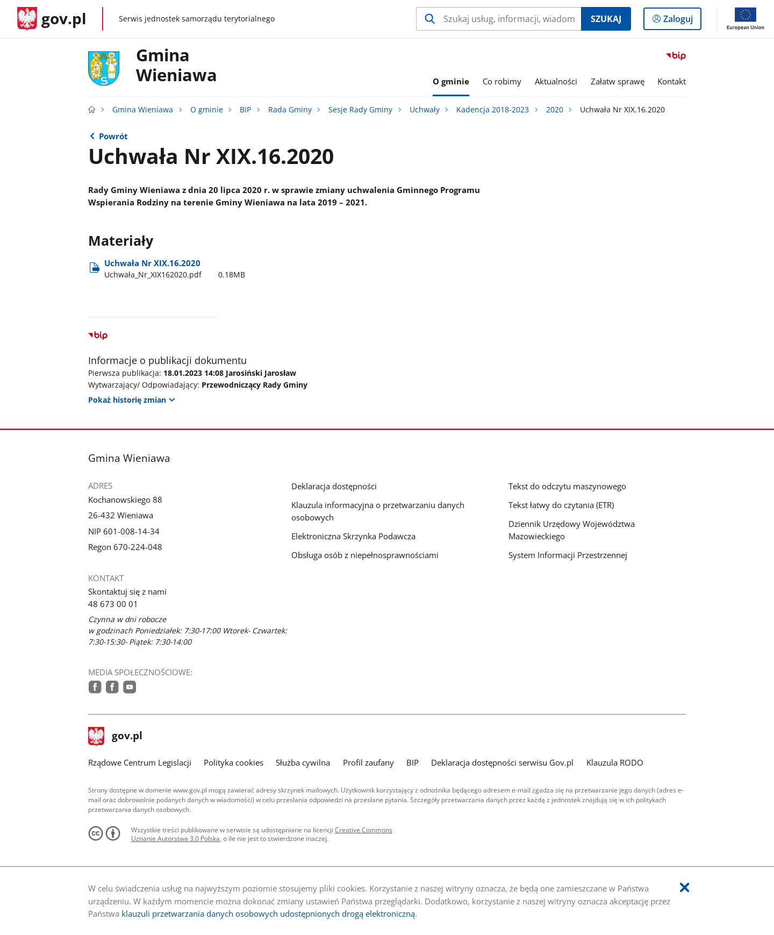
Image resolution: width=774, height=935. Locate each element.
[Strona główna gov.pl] (52, 19)
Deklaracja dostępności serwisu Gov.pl (502, 762)
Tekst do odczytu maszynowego (567, 486)
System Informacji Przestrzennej (567, 555)
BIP (245, 110)
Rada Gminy (290, 110)
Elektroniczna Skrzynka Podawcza (353, 536)
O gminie (206, 110)
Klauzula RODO (614, 762)
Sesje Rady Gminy (360, 110)
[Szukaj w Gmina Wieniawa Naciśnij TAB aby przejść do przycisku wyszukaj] (498, 19)
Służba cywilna (303, 762)
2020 (554, 110)
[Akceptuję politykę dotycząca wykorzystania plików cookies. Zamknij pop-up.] (684, 888)
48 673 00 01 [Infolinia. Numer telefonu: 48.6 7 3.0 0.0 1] (113, 604)
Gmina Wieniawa (176, 65)
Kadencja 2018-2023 (492, 110)
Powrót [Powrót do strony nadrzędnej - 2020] (113, 136)
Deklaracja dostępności (334, 486)
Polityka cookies (233, 762)
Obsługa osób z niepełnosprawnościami (365, 555)
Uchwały (425, 110)
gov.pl (115, 736)
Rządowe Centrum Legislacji (139, 762)
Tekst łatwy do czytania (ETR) (561, 505)
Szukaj (606, 19)
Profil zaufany (368, 762)
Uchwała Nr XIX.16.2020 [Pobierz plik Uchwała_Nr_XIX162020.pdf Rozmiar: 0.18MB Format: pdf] (174, 269)
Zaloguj (681, 21)
